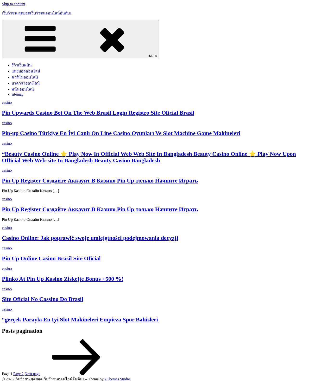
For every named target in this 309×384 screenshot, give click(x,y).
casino (7, 102)
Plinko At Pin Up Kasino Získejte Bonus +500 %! (62, 279)
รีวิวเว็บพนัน (22, 65)
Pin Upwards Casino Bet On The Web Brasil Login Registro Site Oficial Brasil (98, 113)
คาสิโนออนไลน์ (25, 77)
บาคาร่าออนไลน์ (26, 83)
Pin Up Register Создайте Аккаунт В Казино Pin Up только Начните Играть (100, 180)
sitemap (18, 94)
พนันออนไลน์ (23, 89)
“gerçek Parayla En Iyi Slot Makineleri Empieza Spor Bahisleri (80, 319)
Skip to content (13, 4)
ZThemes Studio (117, 379)
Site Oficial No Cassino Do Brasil (42, 299)
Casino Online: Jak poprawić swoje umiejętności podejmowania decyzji (90, 238)
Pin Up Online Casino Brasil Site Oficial (51, 258)
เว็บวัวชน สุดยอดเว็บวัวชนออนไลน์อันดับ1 (37, 13)
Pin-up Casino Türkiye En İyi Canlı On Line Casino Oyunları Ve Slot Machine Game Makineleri (121, 133)
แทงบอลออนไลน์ (26, 71)
